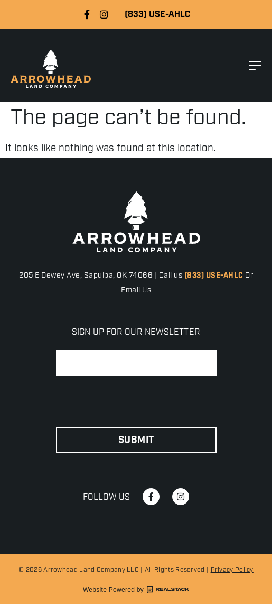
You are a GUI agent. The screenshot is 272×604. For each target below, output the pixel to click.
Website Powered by (136, 589)
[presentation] (136, 402)
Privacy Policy (232, 570)
